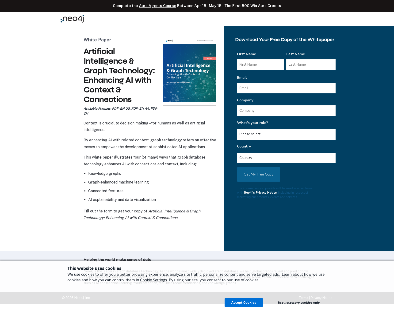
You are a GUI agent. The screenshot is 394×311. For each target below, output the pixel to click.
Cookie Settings (153, 280)
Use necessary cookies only (299, 302)
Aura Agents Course (157, 6)
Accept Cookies (243, 302)
